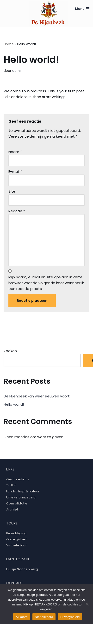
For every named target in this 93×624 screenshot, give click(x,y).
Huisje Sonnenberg (22, 569)
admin (17, 70)
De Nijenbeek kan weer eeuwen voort (37, 396)
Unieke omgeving (21, 497)
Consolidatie (17, 503)
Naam (15, 151)
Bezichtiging (16, 533)
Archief (12, 509)
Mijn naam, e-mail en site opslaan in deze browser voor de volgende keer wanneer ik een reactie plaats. (46, 283)
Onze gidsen (17, 539)
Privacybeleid (70, 617)
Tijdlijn (11, 485)
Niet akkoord (44, 617)
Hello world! (14, 404)
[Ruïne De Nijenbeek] (48, 13)
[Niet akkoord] (87, 604)
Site (11, 191)
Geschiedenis (17, 479)
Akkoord (21, 617)
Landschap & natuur (23, 491)
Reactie (16, 211)
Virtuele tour (16, 545)
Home (9, 44)
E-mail (15, 171)
